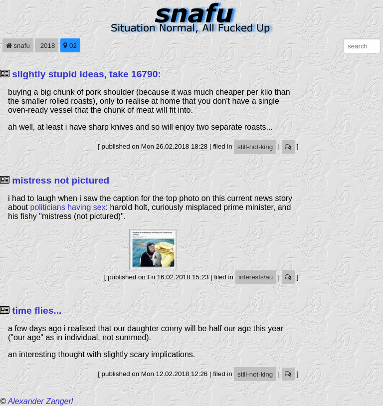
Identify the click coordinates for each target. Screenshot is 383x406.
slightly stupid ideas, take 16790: (86, 74)
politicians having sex (67, 207)
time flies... (36, 310)
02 (70, 45)
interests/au (255, 277)
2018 (46, 45)
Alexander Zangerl (40, 401)
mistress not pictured (60, 180)
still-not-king (255, 147)
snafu (18, 45)
